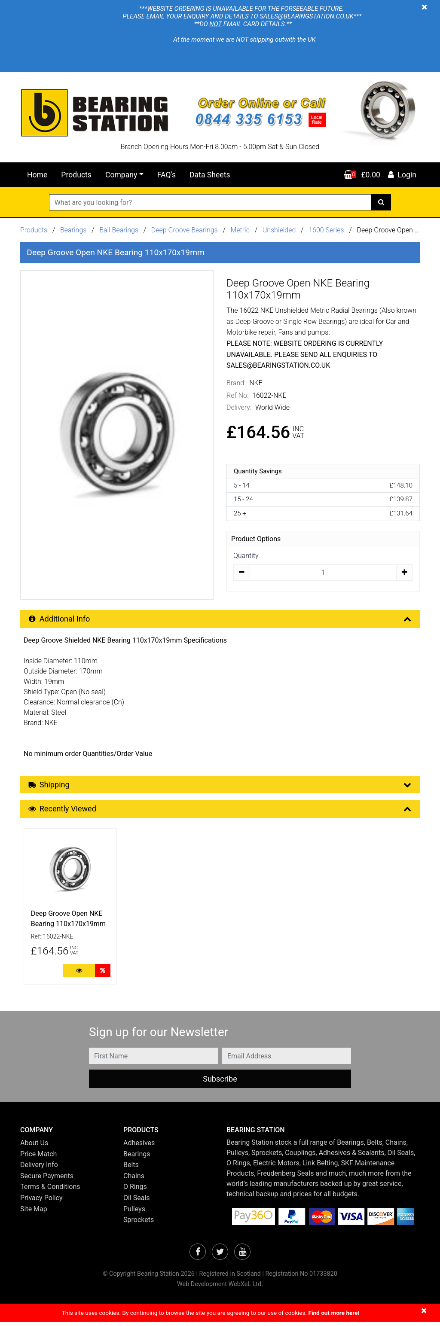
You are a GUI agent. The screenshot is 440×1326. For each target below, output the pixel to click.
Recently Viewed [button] (221, 812)
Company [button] (121, 175)
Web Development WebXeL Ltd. (220, 1288)
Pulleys (134, 1213)
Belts (131, 1169)
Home (37, 175)
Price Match (38, 1158)
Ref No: (237, 395)
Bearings (73, 230)
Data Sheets (209, 175)
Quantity (245, 556)
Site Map (33, 1213)
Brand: (236, 383)
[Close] (424, 6)
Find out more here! (333, 1317)
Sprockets (138, 1224)
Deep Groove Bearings (184, 230)
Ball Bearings (118, 230)
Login (401, 175)
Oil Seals (136, 1202)
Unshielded (280, 230)
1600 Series (326, 230)
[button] (65, 1134)
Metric (240, 230)
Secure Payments (46, 1180)
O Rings (135, 1191)
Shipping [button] (221, 786)
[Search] (381, 202)
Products (76, 175)
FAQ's (166, 175)
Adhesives (139, 1147)
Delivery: (238, 407)
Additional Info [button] (221, 619)
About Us (34, 1147)
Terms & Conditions (50, 1191)
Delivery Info (39, 1169)
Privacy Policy (41, 1202)
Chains (133, 1180)
